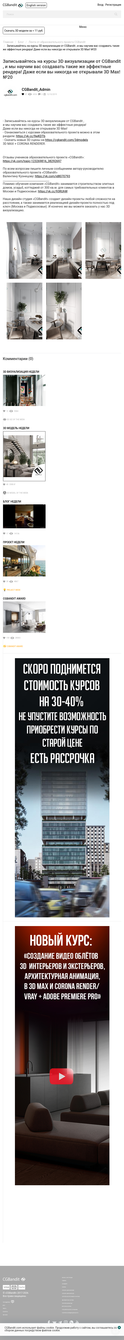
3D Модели (64, 1283)
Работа (4, 1308)
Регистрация (113, 4)
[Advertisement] (62, 1216)
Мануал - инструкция (67, 1277)
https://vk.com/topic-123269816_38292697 (32, 161)
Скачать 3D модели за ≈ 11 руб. (23, 30)
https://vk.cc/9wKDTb (30, 136)
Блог (4, 1305)
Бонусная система (66, 1306)
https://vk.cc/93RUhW (53, 191)
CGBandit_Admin (36, 89)
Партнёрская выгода (67, 1303)
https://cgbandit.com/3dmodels (66, 140)
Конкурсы (5, 1311)
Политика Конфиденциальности (70, 1312)
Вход (100, 4)
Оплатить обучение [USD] (68, 1293)
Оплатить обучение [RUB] (68, 1290)
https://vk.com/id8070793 (52, 176)
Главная (64, 1280)
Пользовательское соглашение (70, 1309)
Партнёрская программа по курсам (71, 1296)
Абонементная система (68, 1300)
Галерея (64, 1287)
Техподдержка (6, 1302)
